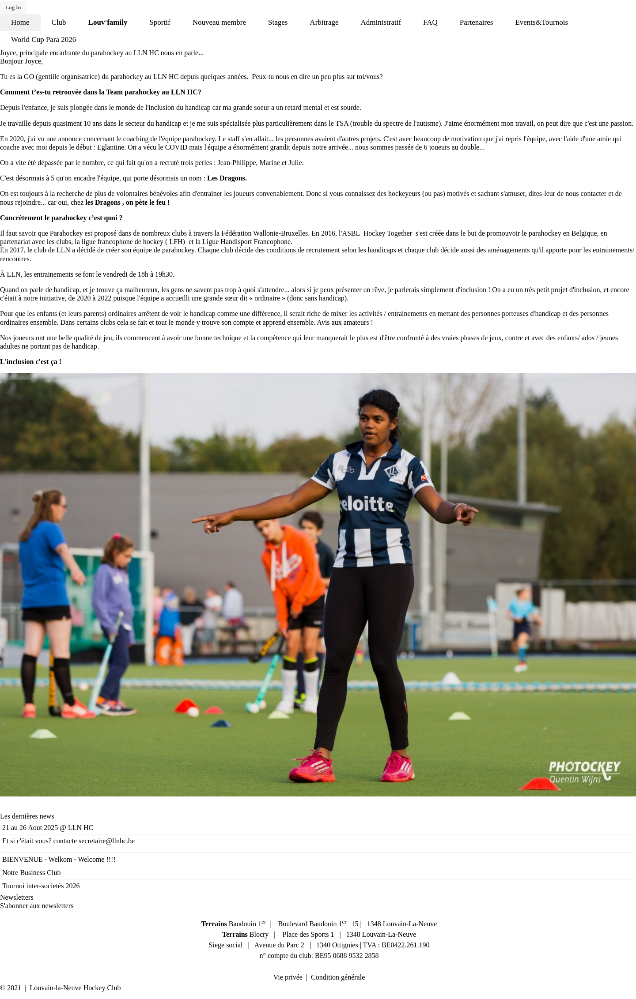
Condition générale (338, 977)
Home (20, 22)
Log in (13, 7)
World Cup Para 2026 (43, 39)
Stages (278, 22)
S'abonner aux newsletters (36, 905)
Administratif (381, 22)
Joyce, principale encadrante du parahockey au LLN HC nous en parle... (102, 52)
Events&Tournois (541, 22)
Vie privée (288, 977)
